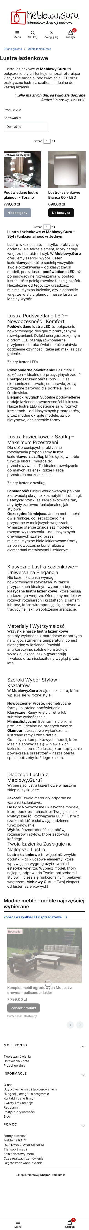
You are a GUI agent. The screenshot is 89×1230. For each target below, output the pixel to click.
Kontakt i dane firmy (18, 1098)
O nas (8, 1085)
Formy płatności (15, 1136)
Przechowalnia (14, 1065)
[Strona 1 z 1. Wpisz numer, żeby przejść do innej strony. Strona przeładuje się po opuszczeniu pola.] (47, 141)
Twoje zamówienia (17, 1056)
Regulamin (11, 1107)
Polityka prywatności (19, 1112)
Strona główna (13, 49)
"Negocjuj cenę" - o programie (26, 1094)
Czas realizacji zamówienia (23, 1158)
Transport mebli (15, 1149)
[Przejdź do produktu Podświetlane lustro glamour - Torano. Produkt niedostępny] (22, 169)
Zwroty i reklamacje (18, 1103)
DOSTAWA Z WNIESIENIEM (24, 1145)
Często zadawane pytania (23, 1163)
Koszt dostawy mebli (19, 1154)
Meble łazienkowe (39, 49)
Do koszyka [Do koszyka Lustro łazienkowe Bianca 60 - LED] (61, 213)
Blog (7, 1116)
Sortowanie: (12, 118)
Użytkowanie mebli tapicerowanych (30, 1089)
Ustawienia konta (16, 1061)
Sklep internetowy (39, 1175)
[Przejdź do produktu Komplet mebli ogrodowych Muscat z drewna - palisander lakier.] (44, 955)
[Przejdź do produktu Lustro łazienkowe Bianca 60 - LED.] (67, 169)
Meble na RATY (15, 1140)
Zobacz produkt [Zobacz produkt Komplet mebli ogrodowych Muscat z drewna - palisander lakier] (23, 1008)
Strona (38, 141)
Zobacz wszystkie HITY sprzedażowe (36, 917)
